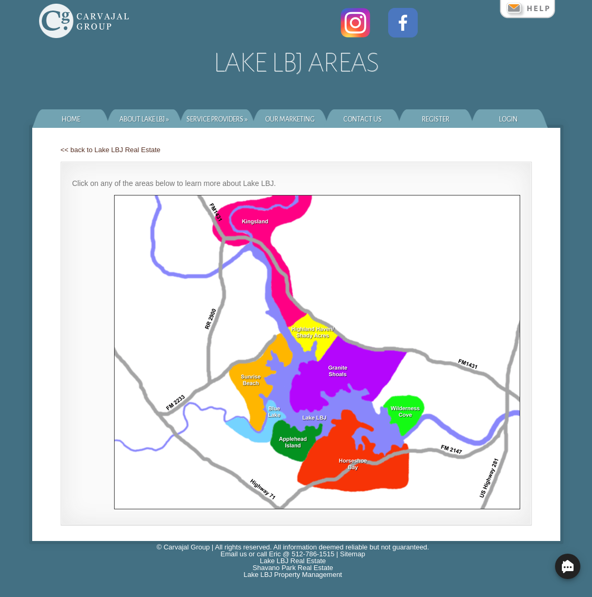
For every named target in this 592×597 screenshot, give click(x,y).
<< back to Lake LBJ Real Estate (111, 150)
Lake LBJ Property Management (292, 575)
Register (435, 119)
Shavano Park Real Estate (292, 568)
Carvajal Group (187, 547)
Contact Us (362, 119)
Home (71, 119)
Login (508, 119)
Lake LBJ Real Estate (293, 561)
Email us (234, 554)
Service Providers (217, 119)
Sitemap (352, 554)
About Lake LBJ (144, 119)
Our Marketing (290, 119)
